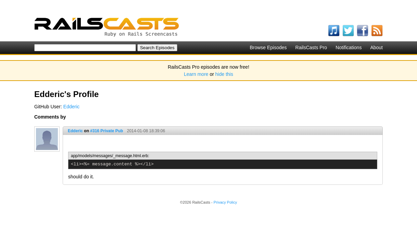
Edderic (71, 106)
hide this (224, 74)
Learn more (196, 74)
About (376, 47)
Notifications (349, 47)
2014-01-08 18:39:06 (146, 130)
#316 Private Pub (106, 130)
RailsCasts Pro (311, 47)
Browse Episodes (268, 47)
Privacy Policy (225, 202)
